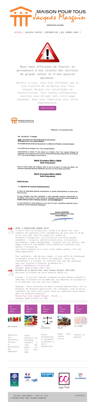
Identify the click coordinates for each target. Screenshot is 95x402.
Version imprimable (21, 396)
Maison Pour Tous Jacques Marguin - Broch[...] (38, 296)
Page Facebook (47, 108)
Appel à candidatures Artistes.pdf (32, 266)
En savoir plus (13, 309)
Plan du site (42, 396)
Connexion (80, 396)
